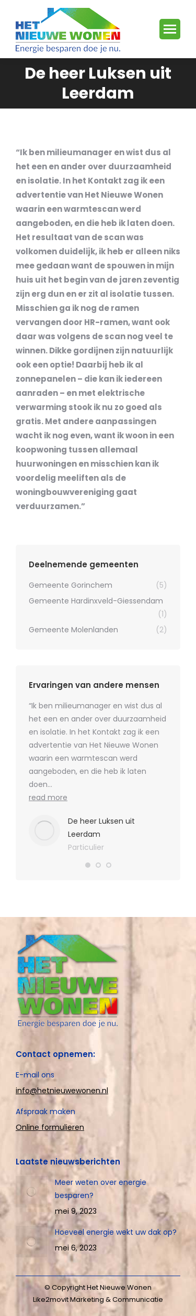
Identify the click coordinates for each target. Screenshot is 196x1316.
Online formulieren (50, 1127)
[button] (87, 865)
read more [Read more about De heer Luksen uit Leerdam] (48, 797)
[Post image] (31, 1191)
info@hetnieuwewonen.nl (62, 1090)
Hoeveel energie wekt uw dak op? (116, 1232)
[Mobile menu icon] (169, 29)
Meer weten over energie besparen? (100, 1189)
